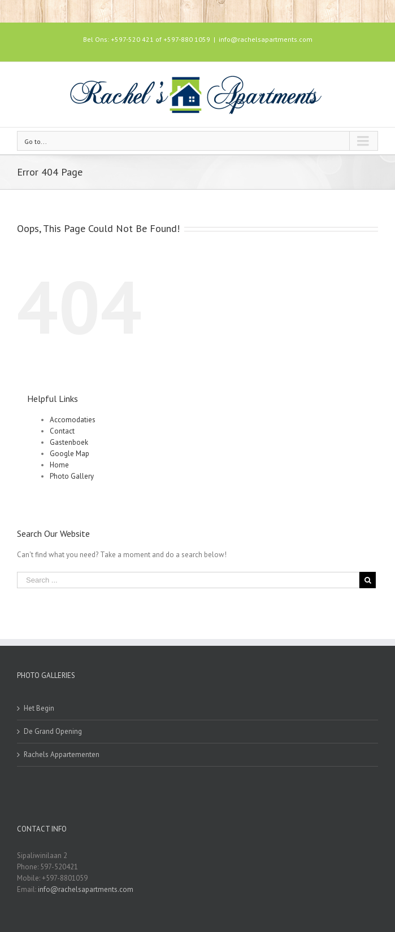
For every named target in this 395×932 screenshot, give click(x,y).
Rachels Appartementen (61, 754)
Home (59, 465)
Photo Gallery (72, 476)
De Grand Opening (53, 731)
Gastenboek (69, 442)
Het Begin (39, 708)
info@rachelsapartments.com (265, 39)
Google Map (69, 453)
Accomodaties (73, 420)
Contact (62, 431)
